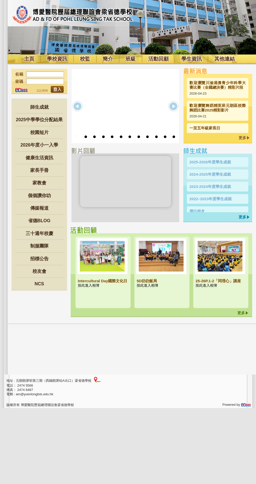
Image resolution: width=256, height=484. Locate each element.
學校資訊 (57, 59)
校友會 (39, 271)
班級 (130, 59)
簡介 (108, 59)
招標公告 (39, 258)
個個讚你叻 (39, 195)
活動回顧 (158, 59)
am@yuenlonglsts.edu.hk (34, 394)
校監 (85, 59)
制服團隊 (39, 246)
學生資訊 (191, 59)
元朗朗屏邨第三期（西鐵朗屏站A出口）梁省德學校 (53, 380)
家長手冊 (39, 170)
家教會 (39, 182)
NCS (39, 283)
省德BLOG (39, 220)
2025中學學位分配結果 (39, 119)
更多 (242, 138)
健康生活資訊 (39, 157)
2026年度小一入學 (39, 145)
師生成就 (39, 107)
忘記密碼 (42, 90)
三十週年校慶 (39, 233)
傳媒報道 (39, 208)
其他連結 (224, 59)
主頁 (29, 59)
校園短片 (39, 132)
